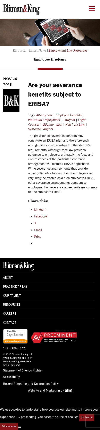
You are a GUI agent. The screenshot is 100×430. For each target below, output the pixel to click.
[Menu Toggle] (92, 9)
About (8, 277)
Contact (9, 322)
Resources (11, 304)
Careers (9, 313)
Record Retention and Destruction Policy (31, 384)
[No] (19, 427)
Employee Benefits (69, 115)
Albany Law (44, 115)
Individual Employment (44, 120)
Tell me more (9, 426)
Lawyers (69, 120)
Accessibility (11, 376)
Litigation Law (52, 124)
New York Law (75, 124)
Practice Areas (15, 286)
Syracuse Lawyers (40, 129)
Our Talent (12, 295)
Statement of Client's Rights (22, 370)
